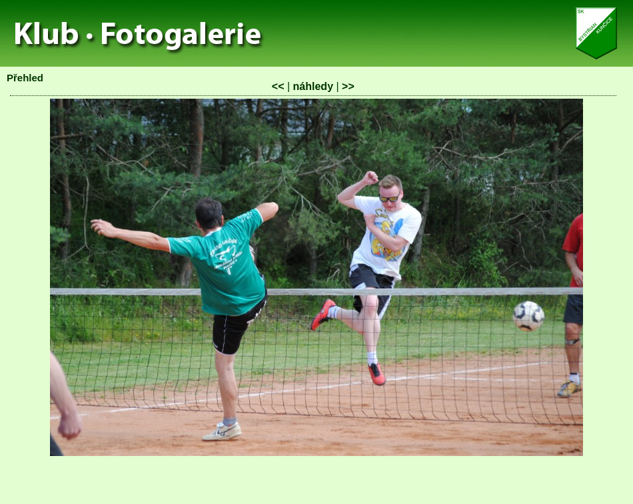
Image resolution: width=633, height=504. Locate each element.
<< (278, 86)
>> (348, 86)
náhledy (313, 86)
